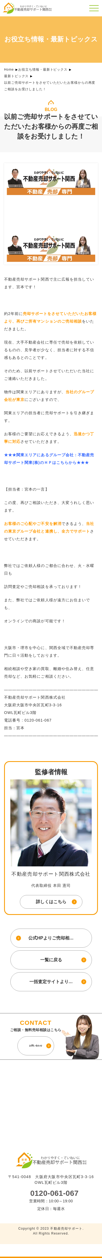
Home (9, 69)
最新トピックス (16, 76)
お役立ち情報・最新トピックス (42, 69)
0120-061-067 (54, 1193)
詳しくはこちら (51, 901)
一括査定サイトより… (51, 981)
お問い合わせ (36, 1045)
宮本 (28, 489)
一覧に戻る (51, 959)
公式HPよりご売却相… (50, 938)
